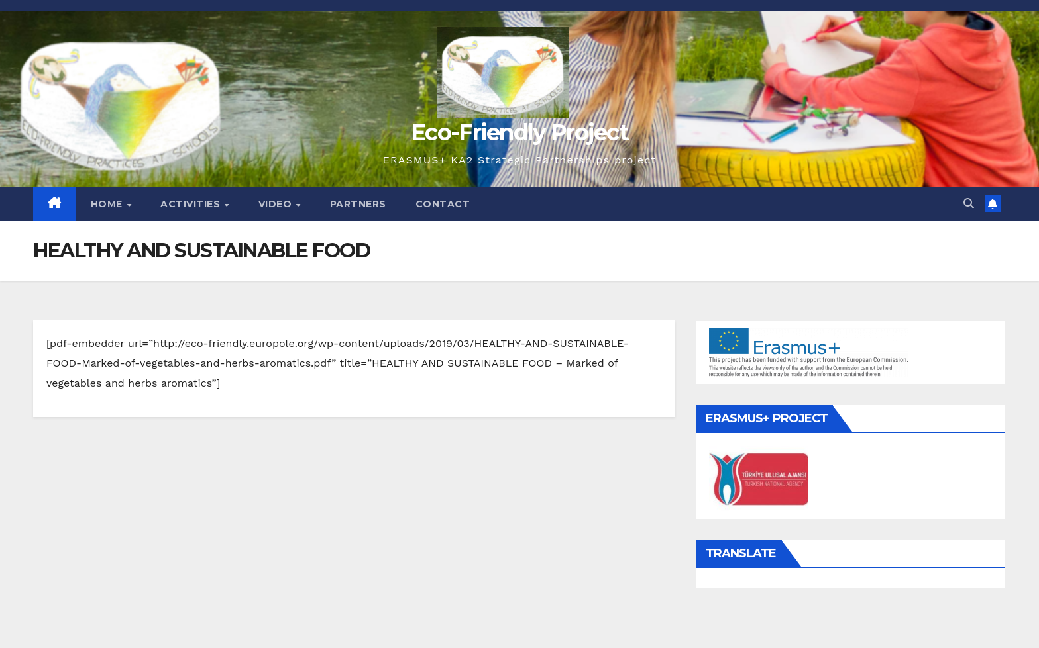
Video (276, 204)
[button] (968, 203)
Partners (358, 204)
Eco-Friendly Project (519, 132)
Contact (442, 204)
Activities (191, 204)
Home (108, 204)
